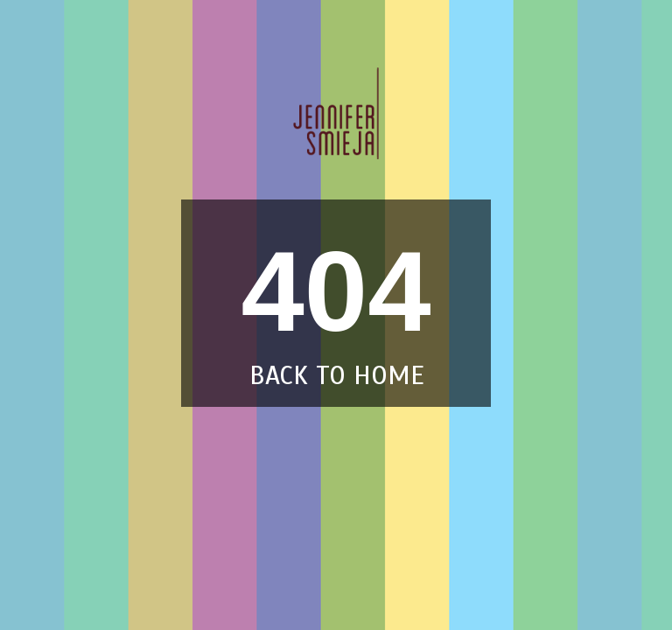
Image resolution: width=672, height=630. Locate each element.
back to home (336, 375)
